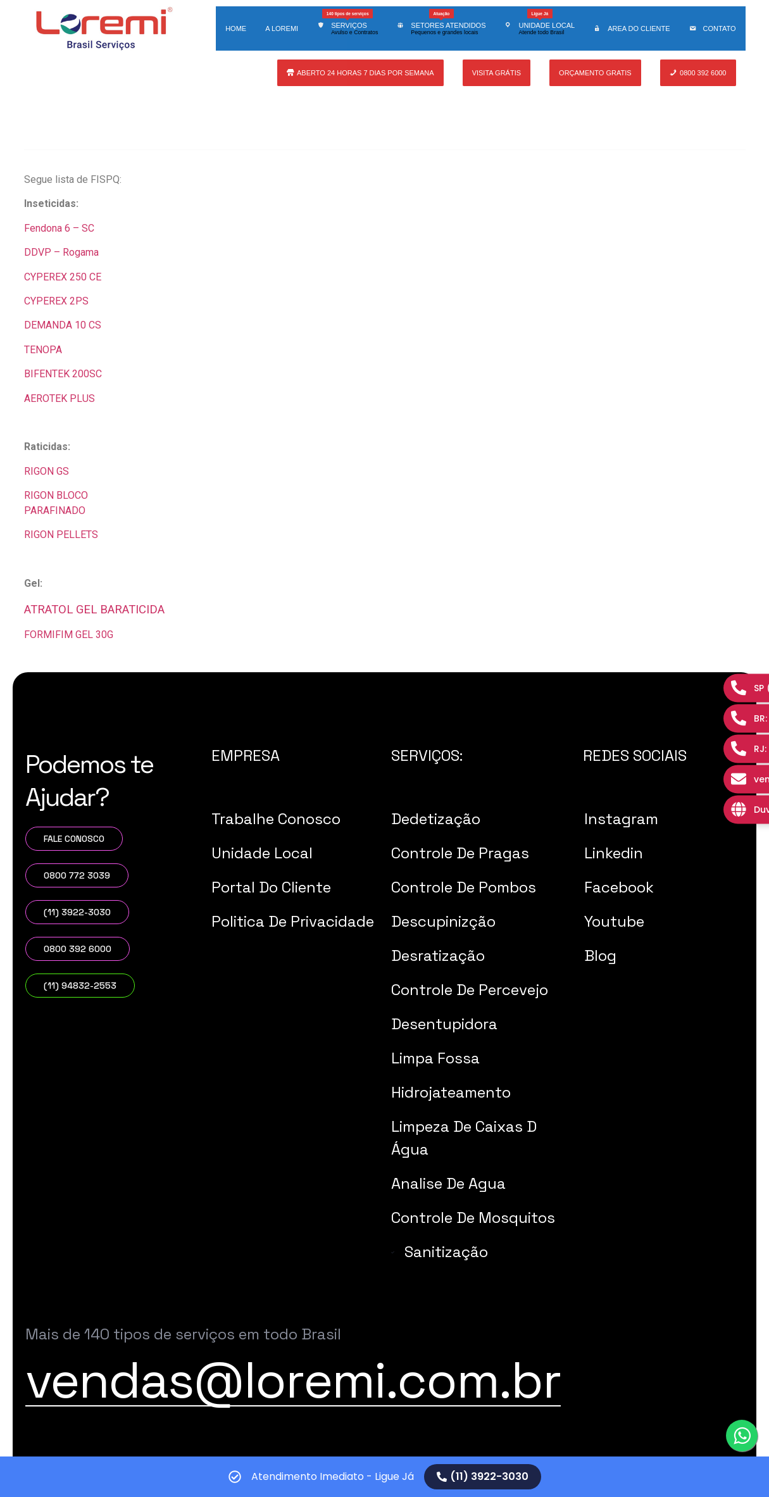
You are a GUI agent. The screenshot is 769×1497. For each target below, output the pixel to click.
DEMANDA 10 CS (62, 325)
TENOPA (43, 350)
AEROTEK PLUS (59, 398)
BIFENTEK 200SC (63, 374)
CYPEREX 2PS (56, 301)
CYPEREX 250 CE (62, 277)
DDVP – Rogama (62, 252)
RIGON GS (46, 471)
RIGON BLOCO (56, 495)
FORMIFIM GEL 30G (70, 635)
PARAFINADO (54, 510)
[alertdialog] (384, 1476)
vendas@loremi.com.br (293, 1380)
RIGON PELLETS (61, 535)
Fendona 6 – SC (60, 228)
